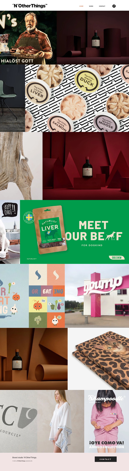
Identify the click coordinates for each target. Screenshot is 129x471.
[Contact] (106, 459)
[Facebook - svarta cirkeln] (114, 6)
